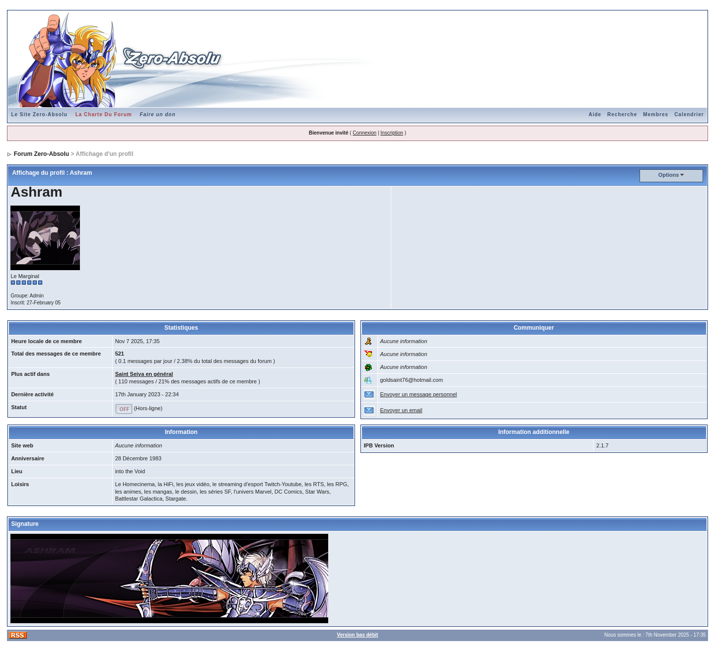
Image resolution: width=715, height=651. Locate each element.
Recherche (622, 114)
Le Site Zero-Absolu (39, 114)
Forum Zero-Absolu (41, 153)
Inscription (391, 133)
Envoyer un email (401, 410)
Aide (594, 114)
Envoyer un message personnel (418, 394)
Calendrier (689, 114)
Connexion (364, 133)
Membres (655, 114)
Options (668, 175)
